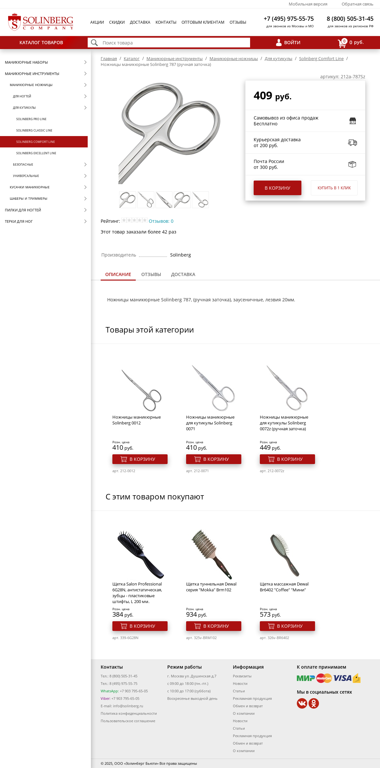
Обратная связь (358, 4)
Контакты (166, 22)
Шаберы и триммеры (28, 198)
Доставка (140, 22)
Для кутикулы (24, 108)
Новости (240, 683)
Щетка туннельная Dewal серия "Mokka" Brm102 (211, 587)
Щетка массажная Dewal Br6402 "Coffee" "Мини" (284, 587)
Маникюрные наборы (26, 62)
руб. (351, 43)
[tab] (118, 275)
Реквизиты (242, 676)
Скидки (117, 22)
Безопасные (23, 164)
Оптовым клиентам (203, 22)
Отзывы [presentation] (151, 274)
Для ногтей (22, 96)
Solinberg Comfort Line (35, 142)
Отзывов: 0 (161, 221)
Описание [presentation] (118, 274)
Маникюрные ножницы (31, 84)
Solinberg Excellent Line (36, 153)
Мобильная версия (308, 4)
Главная (109, 58)
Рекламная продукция (252, 698)
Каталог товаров (41, 42)
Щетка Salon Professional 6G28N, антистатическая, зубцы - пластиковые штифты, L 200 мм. (137, 592)
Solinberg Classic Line (34, 130)
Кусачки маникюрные (30, 187)
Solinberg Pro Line (31, 119)
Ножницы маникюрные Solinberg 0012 (136, 420)
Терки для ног (19, 221)
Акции (97, 22)
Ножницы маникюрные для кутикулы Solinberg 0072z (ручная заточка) (284, 423)
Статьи (239, 690)
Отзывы (238, 22)
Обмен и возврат (248, 705)
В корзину (277, 188)
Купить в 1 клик (334, 188)
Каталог (132, 58)
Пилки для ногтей (23, 210)
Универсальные (26, 176)
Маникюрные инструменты (32, 73)
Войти (292, 42)
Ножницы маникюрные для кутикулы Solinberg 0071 (210, 423)
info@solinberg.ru (128, 705)
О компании (244, 713)
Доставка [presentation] (183, 274)
